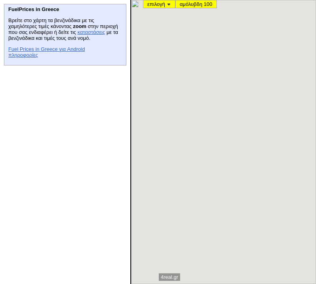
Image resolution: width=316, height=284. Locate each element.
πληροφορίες (23, 55)
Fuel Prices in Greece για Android (46, 49)
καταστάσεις (91, 32)
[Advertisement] (63, 118)
